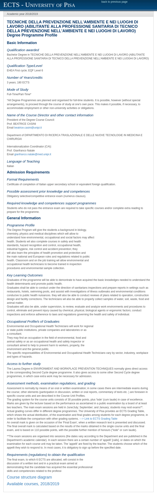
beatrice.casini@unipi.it (28, 127)
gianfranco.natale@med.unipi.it (32, 154)
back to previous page (114, 1)
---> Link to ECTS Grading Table (98, 418)
